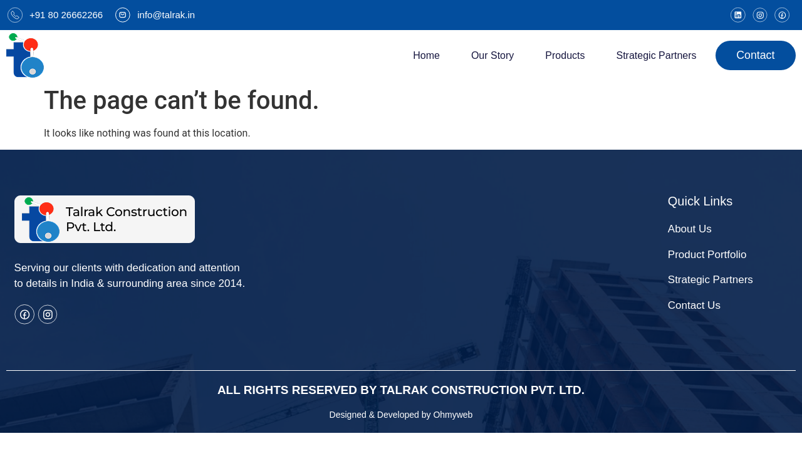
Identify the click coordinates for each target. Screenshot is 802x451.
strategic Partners (654, 55)
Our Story (490, 55)
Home (424, 55)
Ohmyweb (452, 415)
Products (563, 55)
